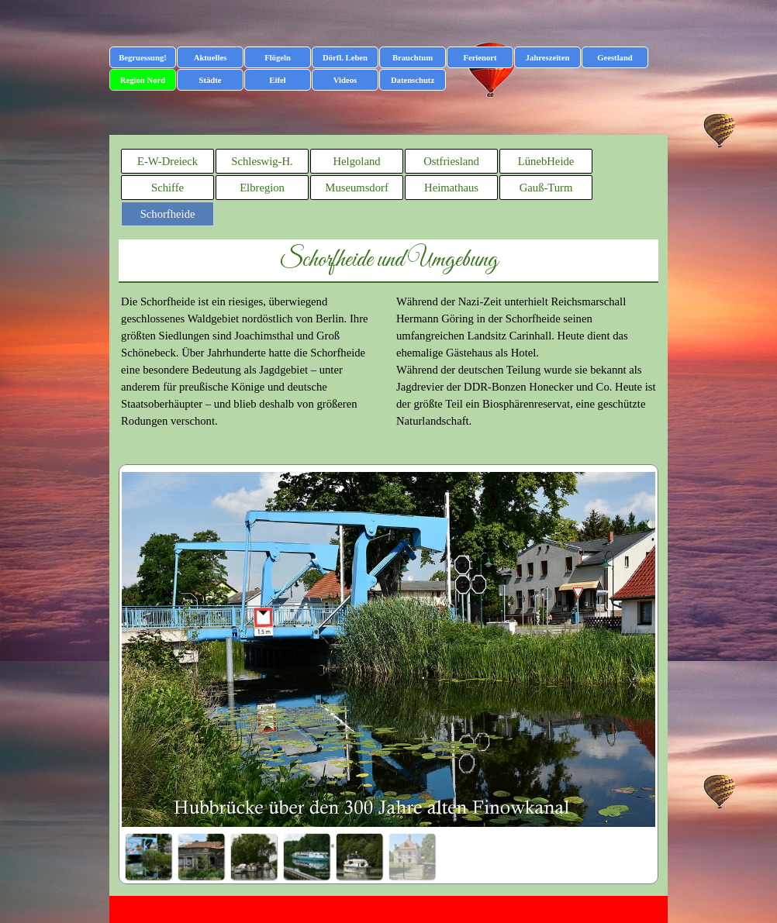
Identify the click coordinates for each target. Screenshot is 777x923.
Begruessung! (143, 57)
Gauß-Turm (546, 187)
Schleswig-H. (261, 161)
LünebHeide (546, 161)
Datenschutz (412, 80)
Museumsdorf (356, 187)
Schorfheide (167, 214)
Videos (345, 80)
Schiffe (167, 187)
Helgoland (357, 161)
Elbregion (262, 187)
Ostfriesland (451, 161)
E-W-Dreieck (167, 161)
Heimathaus (451, 187)
